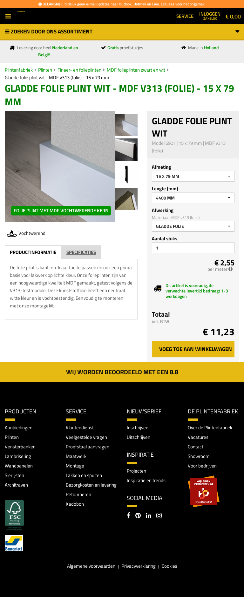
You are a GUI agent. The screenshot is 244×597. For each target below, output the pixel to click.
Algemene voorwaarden (91, 566)
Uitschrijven (138, 437)
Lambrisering (18, 456)
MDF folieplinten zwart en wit (136, 70)
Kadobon (75, 504)
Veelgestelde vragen (86, 437)
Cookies (169, 566)
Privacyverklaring (138, 566)
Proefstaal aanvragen (87, 446)
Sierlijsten (14, 475)
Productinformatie (33, 252)
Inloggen (209, 15)
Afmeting (161, 167)
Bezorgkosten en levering (91, 484)
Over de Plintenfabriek (210, 427)
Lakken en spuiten (84, 475)
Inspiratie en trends (146, 480)
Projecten (136, 470)
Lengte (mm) (165, 188)
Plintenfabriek (19, 70)
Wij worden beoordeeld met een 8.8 (122, 372)
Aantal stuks (164, 238)
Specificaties (81, 252)
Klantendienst (80, 427)
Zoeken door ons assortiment (122, 31)
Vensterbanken (20, 446)
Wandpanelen (19, 465)
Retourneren (78, 494)
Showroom (199, 456)
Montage (75, 465)
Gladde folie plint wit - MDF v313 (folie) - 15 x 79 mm (57, 77)
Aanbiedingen (18, 427)
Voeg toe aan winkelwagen (195, 349)
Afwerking (162, 210)
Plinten (45, 70)
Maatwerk (76, 456)
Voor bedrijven (202, 465)
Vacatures (198, 437)
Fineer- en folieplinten (79, 70)
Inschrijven (137, 427)
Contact (195, 446)
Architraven (16, 484)
